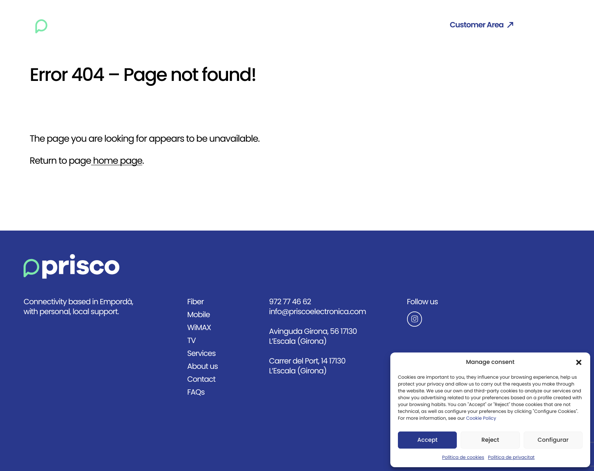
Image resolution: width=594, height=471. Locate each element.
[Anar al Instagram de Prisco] (448, 319)
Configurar (553, 440)
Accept (427, 440)
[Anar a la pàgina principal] (72, 266)
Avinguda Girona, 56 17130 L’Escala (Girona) (313, 336)
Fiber (196, 25)
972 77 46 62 (290, 302)
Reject (490, 440)
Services (326, 25)
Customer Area (481, 25)
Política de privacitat (511, 458)
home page (117, 161)
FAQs (195, 392)
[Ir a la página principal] (72, 25)
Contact (411, 25)
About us (369, 25)
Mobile (229, 25)
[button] (579, 362)
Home (165, 25)
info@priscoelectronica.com (317, 312)
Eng (544, 25)
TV (294, 25)
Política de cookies (463, 458)
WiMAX (265, 25)
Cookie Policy (481, 419)
